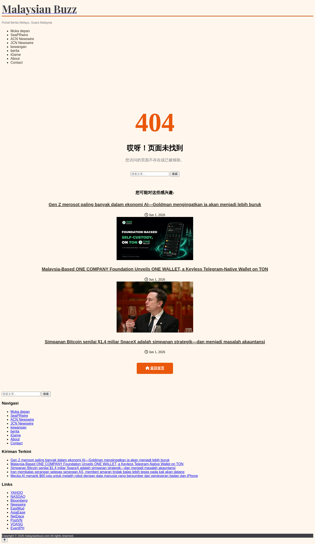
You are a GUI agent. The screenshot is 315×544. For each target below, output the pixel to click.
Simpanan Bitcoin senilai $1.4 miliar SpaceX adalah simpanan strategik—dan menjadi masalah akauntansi (155, 341)
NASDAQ (17, 496)
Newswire (18, 504)
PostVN (16, 520)
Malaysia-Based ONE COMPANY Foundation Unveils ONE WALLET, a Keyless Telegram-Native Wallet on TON (155, 269)
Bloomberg (18, 500)
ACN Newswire (22, 39)
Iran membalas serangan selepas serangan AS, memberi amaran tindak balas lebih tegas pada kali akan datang (97, 472)
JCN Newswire (21, 43)
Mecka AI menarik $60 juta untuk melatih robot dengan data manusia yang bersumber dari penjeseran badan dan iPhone (104, 476)
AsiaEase (17, 512)
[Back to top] (4, 540)
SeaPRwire (19, 35)
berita (14, 51)
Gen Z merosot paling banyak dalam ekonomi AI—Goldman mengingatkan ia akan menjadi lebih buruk (155, 204)
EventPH (17, 528)
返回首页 (154, 368)
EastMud (17, 508)
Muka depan (20, 31)
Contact (16, 62)
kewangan (18, 47)
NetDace (17, 516)
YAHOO (16, 493)
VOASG (16, 524)
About (15, 58)
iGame (15, 54)
